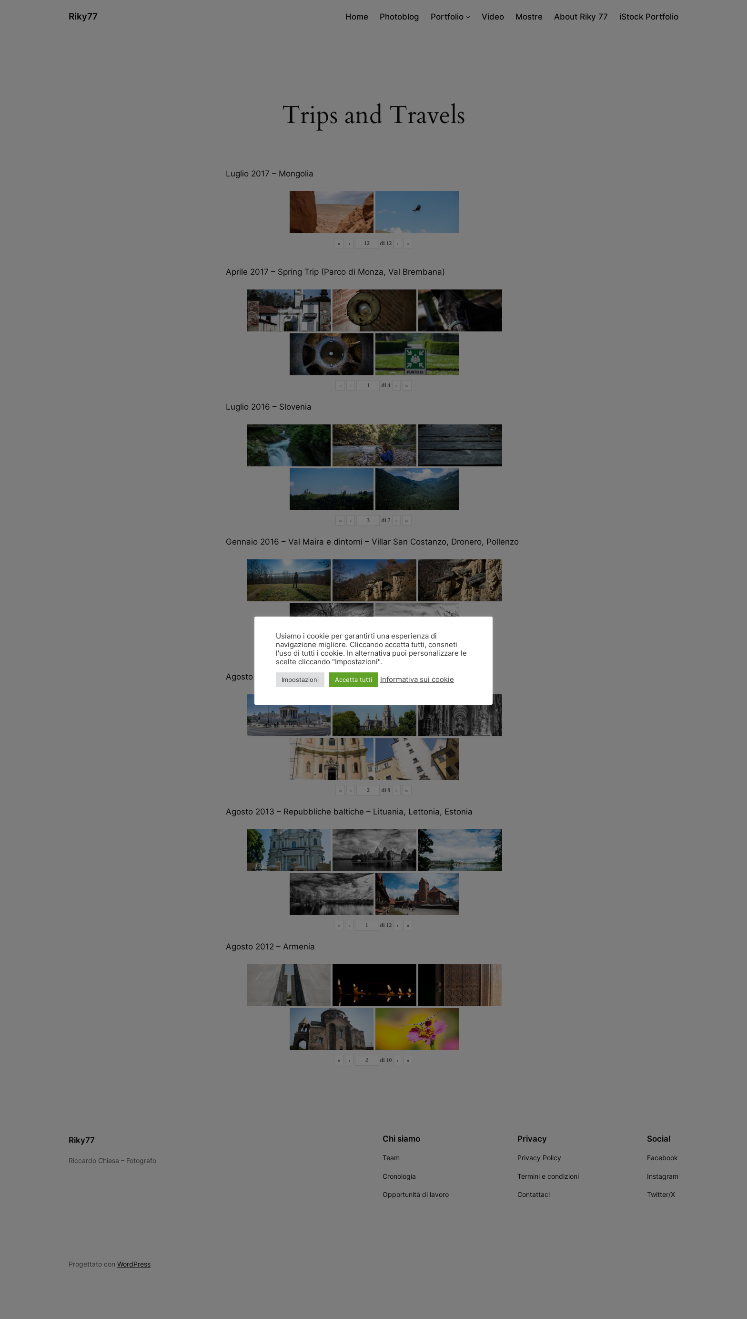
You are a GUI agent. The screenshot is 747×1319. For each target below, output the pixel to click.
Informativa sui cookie (417, 679)
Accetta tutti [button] (353, 679)
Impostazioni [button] (300, 679)
